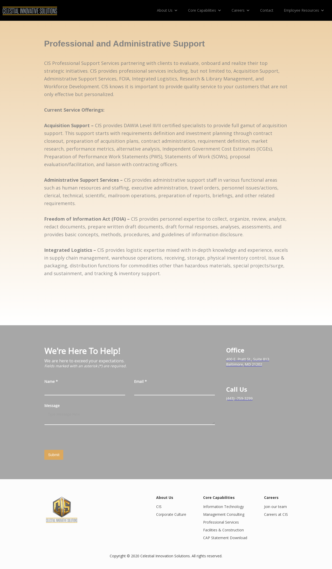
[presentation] (83, 438)
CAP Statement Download (225, 537)
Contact (266, 10)
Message (52, 405)
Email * (140, 381)
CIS (159, 506)
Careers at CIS (276, 514)
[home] (30, 9)
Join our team (275, 506)
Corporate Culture (171, 514)
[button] (167, 10)
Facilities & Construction (223, 529)
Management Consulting (223, 514)
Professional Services (221, 522)
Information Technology (223, 506)
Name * (51, 381)
